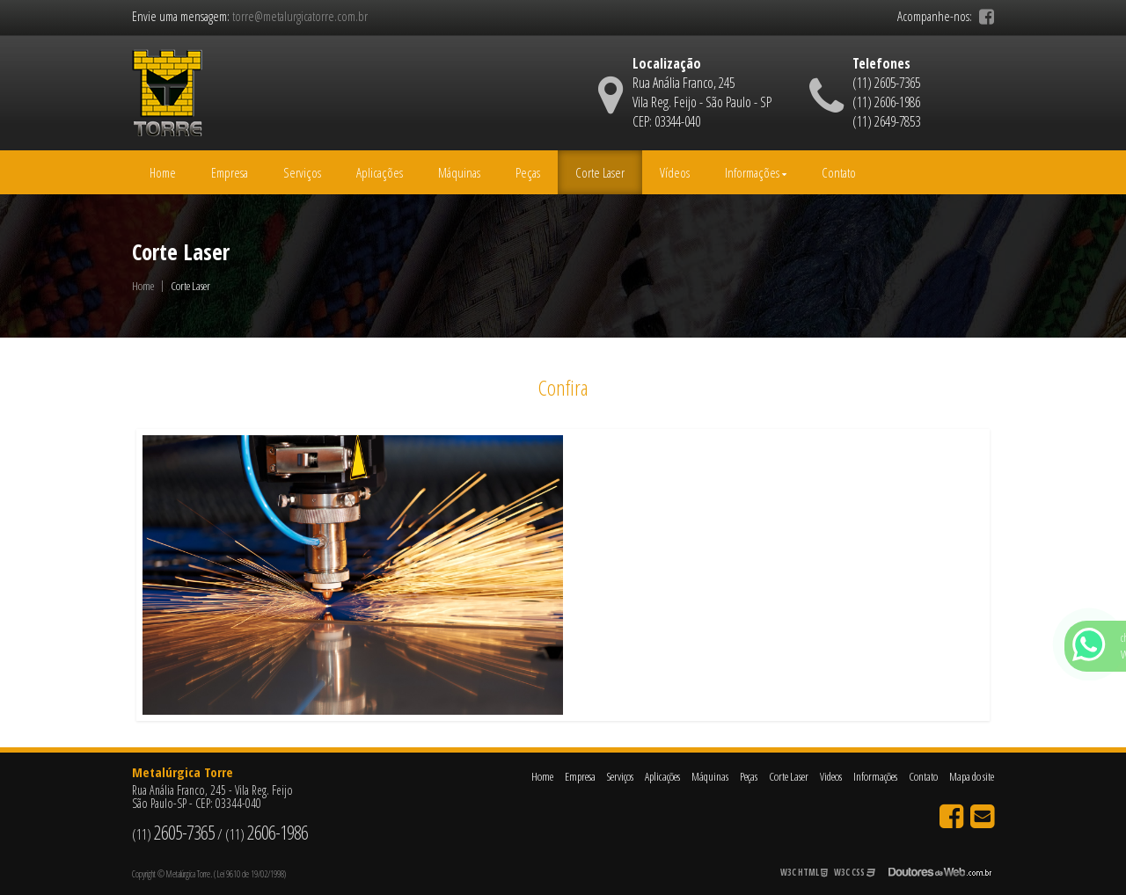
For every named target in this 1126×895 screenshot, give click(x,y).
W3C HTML (804, 872)
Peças (527, 172)
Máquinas (459, 172)
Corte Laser (600, 172)
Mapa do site (971, 776)
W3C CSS (854, 872)
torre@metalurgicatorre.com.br (300, 16)
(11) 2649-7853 (886, 121)
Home (163, 172)
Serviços (302, 172)
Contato (839, 172)
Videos (831, 776)
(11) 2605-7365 (886, 82)
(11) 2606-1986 (886, 102)
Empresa (229, 172)
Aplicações (379, 172)
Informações (755, 172)
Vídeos (675, 172)
